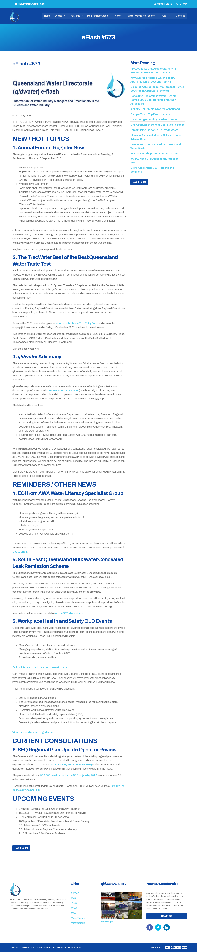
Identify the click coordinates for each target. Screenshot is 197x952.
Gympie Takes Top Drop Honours (150, 114)
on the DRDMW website (69, 613)
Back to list (21, 848)
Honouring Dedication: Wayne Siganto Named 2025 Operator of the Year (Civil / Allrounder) (154, 100)
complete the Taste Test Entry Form (76, 323)
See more (166, 916)
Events (58, 16)
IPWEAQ (75, 893)
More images (107, 922)
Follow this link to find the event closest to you (39, 667)
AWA (73, 913)
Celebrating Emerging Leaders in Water (154, 119)
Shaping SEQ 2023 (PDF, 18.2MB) (71, 764)
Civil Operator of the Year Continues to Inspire (157, 124)
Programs (74, 16)
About (165, 16)
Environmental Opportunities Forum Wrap (155, 153)
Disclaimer (57, 947)
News (118, 16)
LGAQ (74, 903)
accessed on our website (63, 390)
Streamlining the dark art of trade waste (154, 130)
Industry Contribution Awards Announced (155, 109)
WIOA (74, 898)
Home (47, 16)
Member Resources (97, 16)
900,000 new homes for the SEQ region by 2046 (68, 775)
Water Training (78, 918)
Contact (180, 16)
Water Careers (78, 923)
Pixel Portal (76, 947)
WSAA (74, 908)
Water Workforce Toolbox (141, 16)
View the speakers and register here (33, 732)
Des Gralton (19, 551)
